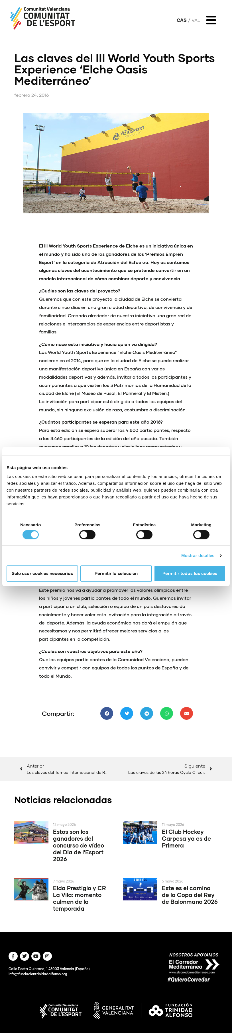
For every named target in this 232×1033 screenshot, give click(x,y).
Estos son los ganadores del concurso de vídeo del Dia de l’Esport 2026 (78, 845)
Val (196, 20)
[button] (106, 713)
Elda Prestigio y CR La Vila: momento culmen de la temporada (79, 898)
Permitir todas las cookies (189, 573)
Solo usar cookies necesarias (42, 573)
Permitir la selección (116, 573)
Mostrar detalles (198, 555)
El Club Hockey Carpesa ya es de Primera (186, 838)
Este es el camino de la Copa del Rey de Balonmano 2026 (190, 894)
